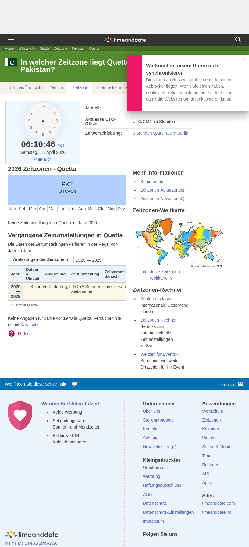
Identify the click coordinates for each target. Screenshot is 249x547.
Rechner (210, 464)
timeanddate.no (217, 512)
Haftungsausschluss (162, 485)
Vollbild (43, 159)
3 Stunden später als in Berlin (160, 133)
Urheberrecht (155, 467)
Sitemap (150, 438)
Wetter (57, 87)
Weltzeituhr (27, 48)
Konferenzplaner (156, 298)
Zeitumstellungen (113, 87)
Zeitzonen (211, 420)
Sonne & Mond (216, 446)
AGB (147, 494)
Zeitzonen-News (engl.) (162, 198)
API (205, 473)
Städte (45, 48)
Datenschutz (155, 503)
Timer (207, 455)
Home (9, 48)
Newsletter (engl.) (159, 446)
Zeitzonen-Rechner (158, 320)
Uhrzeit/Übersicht (26, 87)
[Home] (32, 535)
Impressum (153, 521)
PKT (60, 145)
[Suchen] (238, 40)
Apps (207, 482)
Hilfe (23, 334)
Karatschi (29, 324)
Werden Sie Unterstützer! (70, 403)
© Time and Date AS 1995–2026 (31, 543)
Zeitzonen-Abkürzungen (163, 190)
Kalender (210, 428)
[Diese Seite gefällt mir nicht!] (74, 384)
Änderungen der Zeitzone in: (42, 259)
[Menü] (11, 40)
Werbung (151, 476)
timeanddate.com (218, 503)
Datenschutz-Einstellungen (168, 512)
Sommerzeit (151, 181)
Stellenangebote (158, 420)
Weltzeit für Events (158, 354)
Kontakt (232, 384)
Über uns (151, 411)
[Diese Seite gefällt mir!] (63, 384)
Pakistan (78, 48)
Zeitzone (60, 48)
